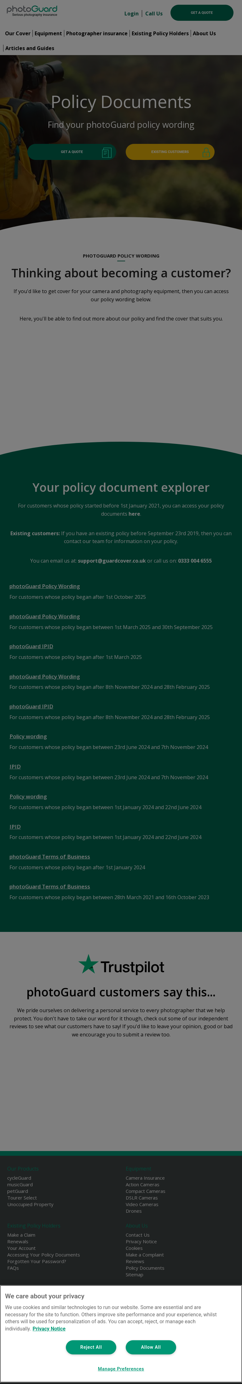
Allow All (151, 1347)
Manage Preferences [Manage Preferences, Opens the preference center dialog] (121, 1369)
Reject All (91, 1347)
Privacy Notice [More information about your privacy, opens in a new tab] (49, 1329)
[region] (121, 1333)
